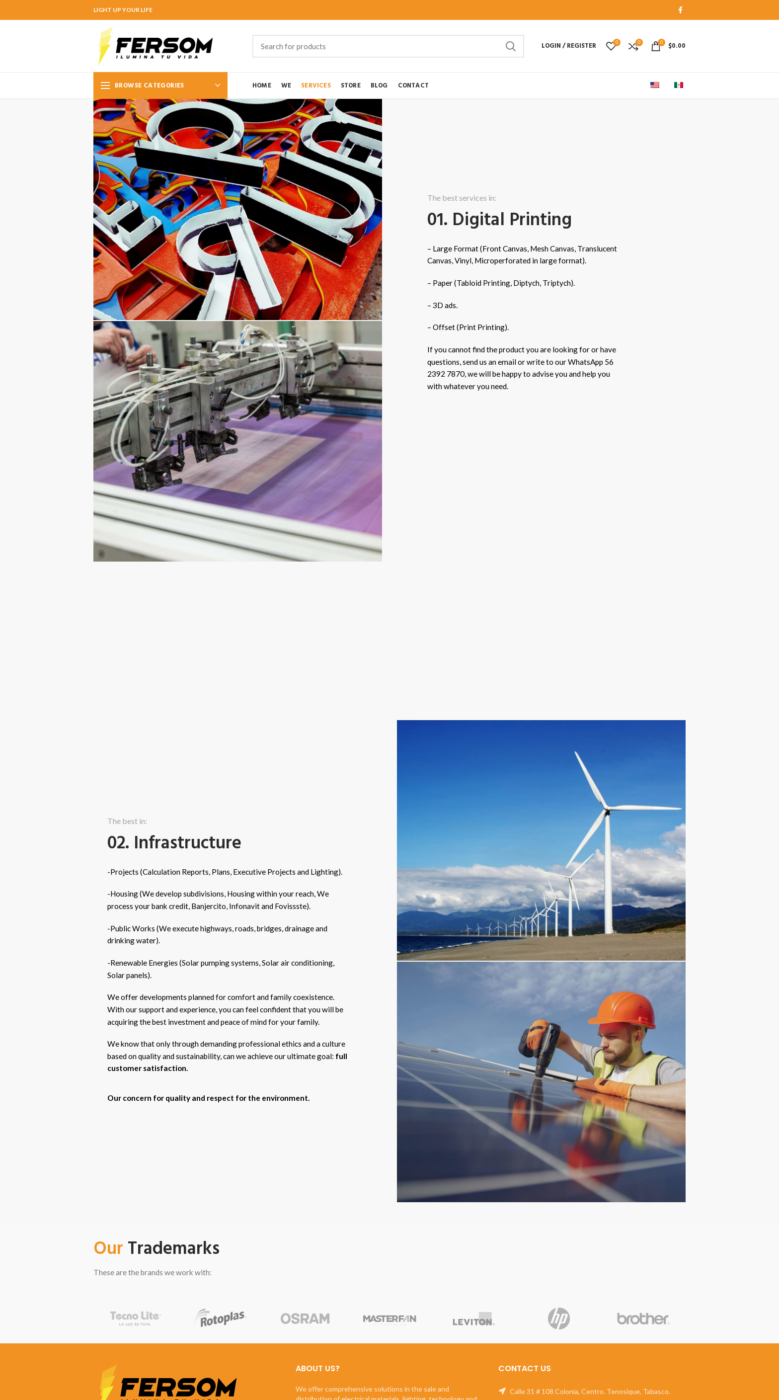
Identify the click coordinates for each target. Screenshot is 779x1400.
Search (510, 46)
